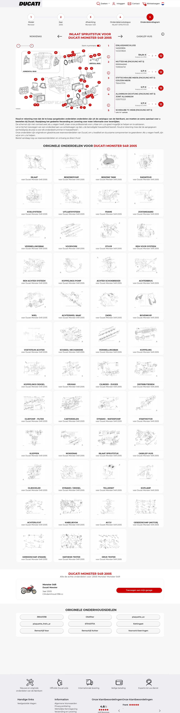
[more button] (155, 55)
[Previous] (60, 36)
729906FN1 (121, 67)
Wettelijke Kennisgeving (66, 709)
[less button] (149, 55)
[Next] (120, 36)
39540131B (41, 617)
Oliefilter (90, 617)
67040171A (90, 624)
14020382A (121, 51)
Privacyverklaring (62, 706)
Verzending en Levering (66, 712)
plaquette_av (138, 617)
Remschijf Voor (42, 631)
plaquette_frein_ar (42, 624)
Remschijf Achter (90, 631)
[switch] (99, 46)
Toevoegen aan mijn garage (139, 590)
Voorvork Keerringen (138, 631)
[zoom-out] (18, 46)
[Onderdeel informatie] (108, 56)
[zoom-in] (32, 46)
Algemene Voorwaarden (66, 703)
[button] (162, 34)
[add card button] (160, 55)
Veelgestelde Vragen (26, 703)
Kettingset (138, 624)
